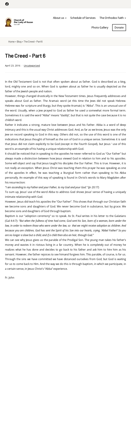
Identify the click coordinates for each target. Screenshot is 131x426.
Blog (19, 41)
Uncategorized (32, 65)
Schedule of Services (83, 18)
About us (58, 18)
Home (11, 41)
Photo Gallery (99, 27)
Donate (119, 27)
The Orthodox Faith (112, 18)
